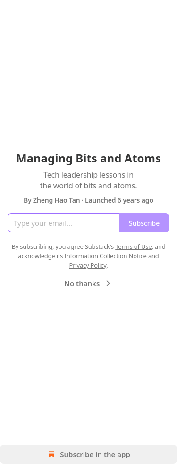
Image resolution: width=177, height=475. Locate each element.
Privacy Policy (87, 265)
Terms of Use (133, 246)
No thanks (88, 283)
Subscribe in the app (88, 454)
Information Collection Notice (106, 256)
